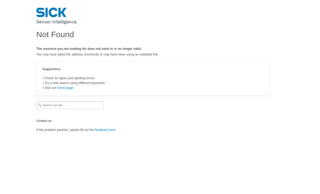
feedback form (105, 130)
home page (65, 88)
